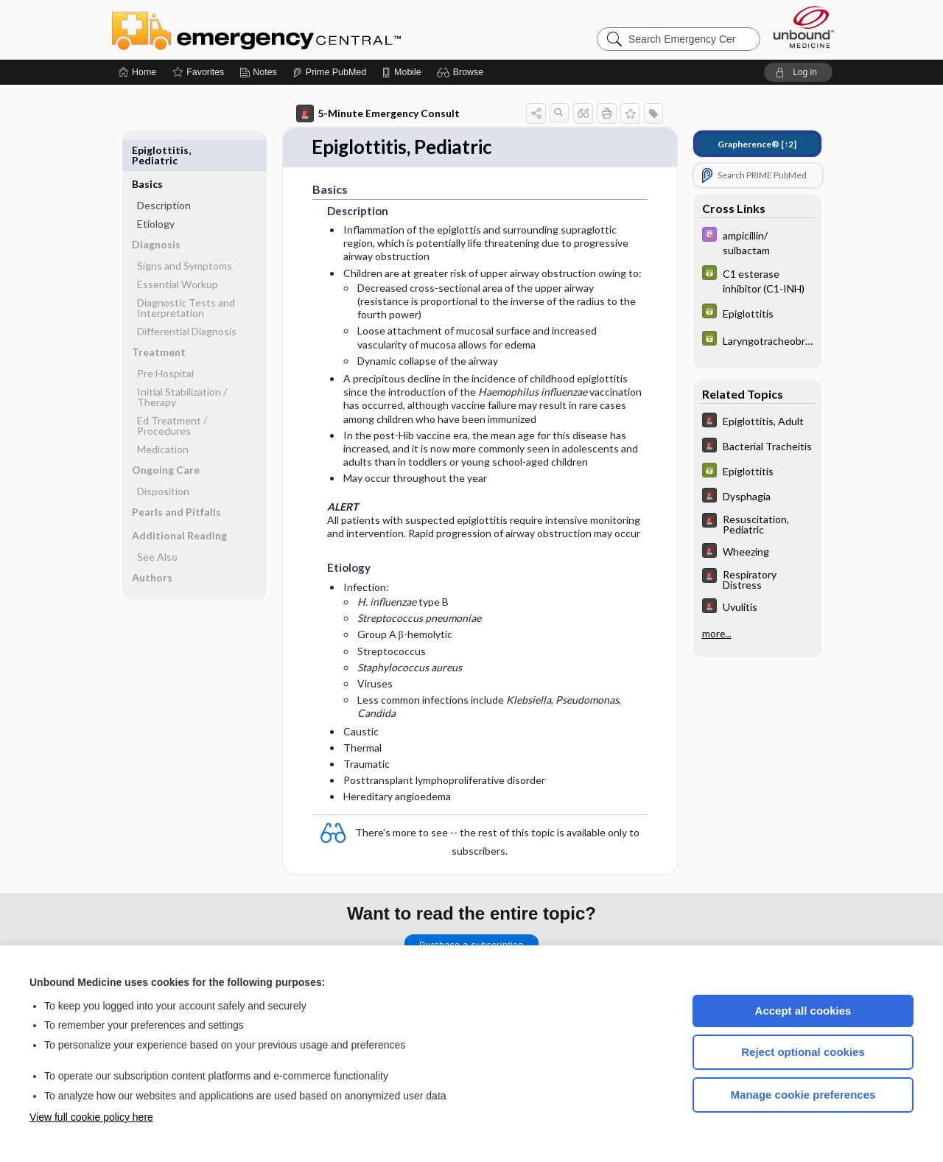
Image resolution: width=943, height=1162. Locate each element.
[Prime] (329, 72)
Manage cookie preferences (803, 1094)
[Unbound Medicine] (803, 27)
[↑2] (757, 144)
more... (717, 634)
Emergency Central (295, 29)
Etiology (156, 189)
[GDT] (757, 280)
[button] (462, 72)
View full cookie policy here (91, 1117)
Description (164, 171)
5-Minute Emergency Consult (378, 113)
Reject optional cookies (803, 1052)
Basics (147, 150)
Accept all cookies (803, 1010)
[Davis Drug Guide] (757, 242)
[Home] (137, 72)
